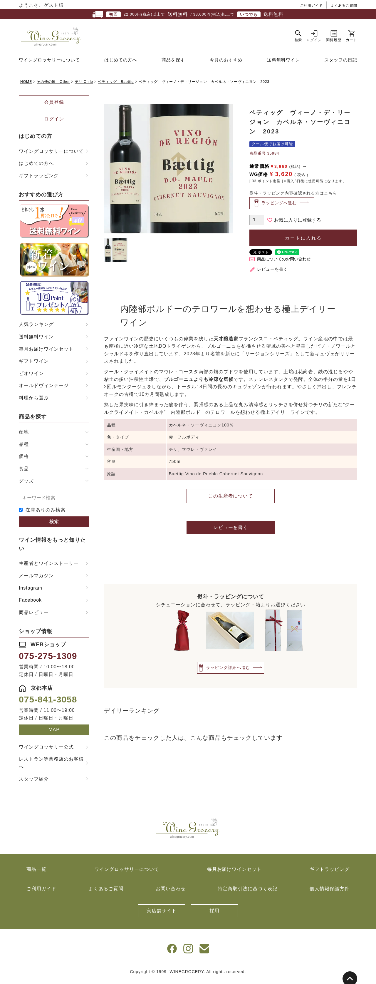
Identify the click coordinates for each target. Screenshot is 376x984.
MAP (54, 732)
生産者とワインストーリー (49, 566)
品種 (24, 447)
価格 (24, 459)
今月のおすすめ (226, 62)
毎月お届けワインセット (46, 351)
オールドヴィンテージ (44, 388)
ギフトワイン (34, 364)
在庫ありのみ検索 (46, 512)
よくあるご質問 (343, 6)
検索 (54, 524)
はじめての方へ (120, 62)
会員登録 (54, 105)
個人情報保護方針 (330, 891)
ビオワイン (31, 376)
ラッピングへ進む (279, 205)
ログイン (54, 121)
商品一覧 (36, 872)
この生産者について (230, 498)
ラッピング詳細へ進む (228, 670)
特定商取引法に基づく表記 (248, 891)
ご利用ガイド (311, 6)
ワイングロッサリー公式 (46, 749)
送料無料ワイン (283, 62)
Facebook (30, 602)
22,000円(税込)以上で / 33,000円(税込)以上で (188, 14)
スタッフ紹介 (34, 781)
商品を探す (173, 62)
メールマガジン (36, 578)
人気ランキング (36, 327)
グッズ (26, 483)
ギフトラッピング (39, 178)
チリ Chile (84, 85)
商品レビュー (34, 615)
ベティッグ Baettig (116, 85)
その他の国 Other (53, 85)
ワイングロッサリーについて (49, 62)
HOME (26, 85)
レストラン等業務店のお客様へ (51, 765)
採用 (214, 913)
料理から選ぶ (34, 400)
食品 (24, 471)
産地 (24, 434)
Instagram (30, 590)
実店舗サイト (162, 913)
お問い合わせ (171, 891)
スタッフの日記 (340, 62)
